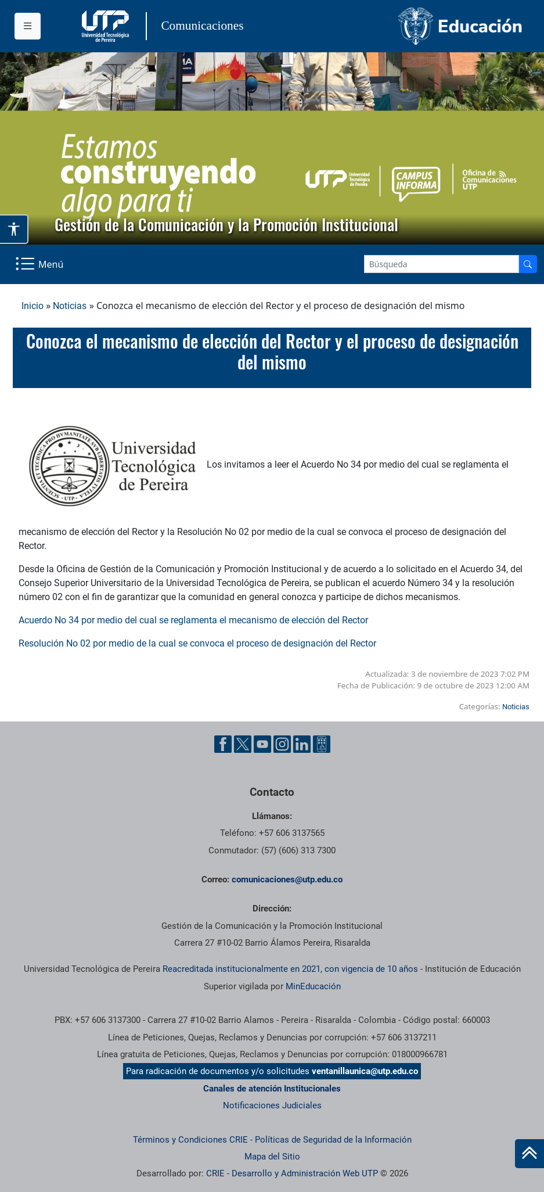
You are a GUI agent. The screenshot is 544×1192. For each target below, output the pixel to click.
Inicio (32, 305)
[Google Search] (441, 264)
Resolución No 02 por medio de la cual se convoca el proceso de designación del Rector (197, 643)
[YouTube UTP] (262, 744)
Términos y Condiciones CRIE (190, 1139)
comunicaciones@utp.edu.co (287, 879)
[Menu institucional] (28, 26)
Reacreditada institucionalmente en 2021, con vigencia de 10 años (290, 969)
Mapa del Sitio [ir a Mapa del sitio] (272, 1156)
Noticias (70, 305)
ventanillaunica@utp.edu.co (365, 1071)
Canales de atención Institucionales (272, 1088)
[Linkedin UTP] (302, 744)
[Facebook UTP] (223, 744)
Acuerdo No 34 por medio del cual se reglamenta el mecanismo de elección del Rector (193, 620)
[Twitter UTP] (242, 744)
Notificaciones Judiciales (272, 1105)
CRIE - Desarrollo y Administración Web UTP (292, 1173)
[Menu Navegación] (40, 264)
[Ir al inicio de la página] (529, 1154)
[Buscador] (527, 264)
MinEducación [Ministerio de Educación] (313, 986)
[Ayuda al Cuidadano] (321, 744)
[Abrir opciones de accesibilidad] (14, 229)
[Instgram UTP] (282, 744)
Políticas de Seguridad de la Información (333, 1139)
